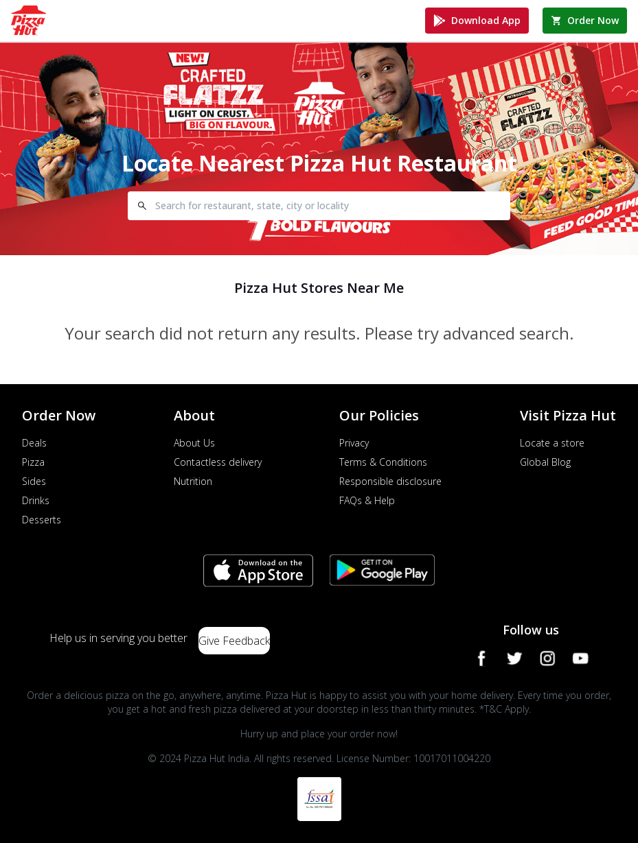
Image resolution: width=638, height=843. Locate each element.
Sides (34, 481)
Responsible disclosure (390, 481)
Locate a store (552, 442)
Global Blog (545, 461)
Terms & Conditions (383, 461)
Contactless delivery (218, 461)
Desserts (41, 519)
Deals (34, 442)
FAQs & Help (367, 500)
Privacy (354, 442)
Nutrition (193, 481)
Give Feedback (234, 640)
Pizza (33, 461)
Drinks (35, 500)
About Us (194, 442)
